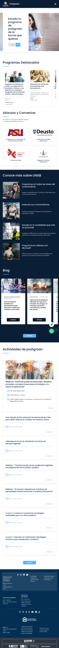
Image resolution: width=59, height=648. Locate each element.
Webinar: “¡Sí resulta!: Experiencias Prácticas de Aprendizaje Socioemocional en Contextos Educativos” (29, 490)
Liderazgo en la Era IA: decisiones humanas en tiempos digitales (26, 442)
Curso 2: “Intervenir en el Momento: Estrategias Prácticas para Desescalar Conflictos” (26, 538)
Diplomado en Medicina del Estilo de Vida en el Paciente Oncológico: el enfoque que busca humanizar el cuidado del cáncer (39, 304)
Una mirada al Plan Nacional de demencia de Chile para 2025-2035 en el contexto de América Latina (28, 418)
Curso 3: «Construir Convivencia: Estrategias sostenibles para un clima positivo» (25, 514)
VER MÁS (13, 320)
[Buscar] (14, 45)
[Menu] (55, 4)
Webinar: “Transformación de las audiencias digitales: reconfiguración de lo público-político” (29, 466)
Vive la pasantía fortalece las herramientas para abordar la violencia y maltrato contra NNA (12, 305)
